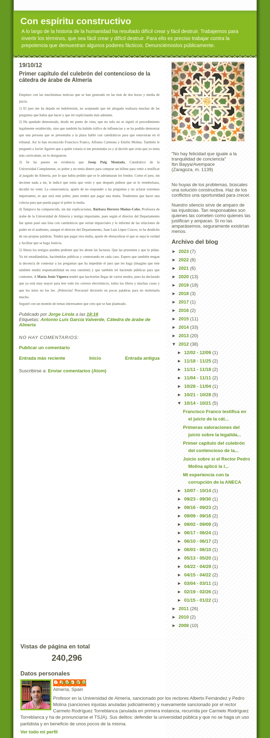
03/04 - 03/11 (198, 583)
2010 (184, 617)
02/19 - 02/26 (198, 591)
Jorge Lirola (73, 682)
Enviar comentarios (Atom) (77, 370)
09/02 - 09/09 (198, 524)
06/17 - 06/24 (198, 532)
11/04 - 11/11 (198, 377)
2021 (184, 268)
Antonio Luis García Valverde (72, 319)
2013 (184, 335)
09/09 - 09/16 (198, 515)
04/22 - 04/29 (198, 566)
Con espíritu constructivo (75, 21)
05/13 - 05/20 (198, 558)
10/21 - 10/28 (198, 394)
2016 (184, 310)
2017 (184, 302)
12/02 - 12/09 (198, 352)
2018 (184, 293)
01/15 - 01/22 (198, 600)
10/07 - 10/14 (198, 490)
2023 (184, 251)
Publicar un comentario (44, 347)
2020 (184, 276)
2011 (184, 608)
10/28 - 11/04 (198, 386)
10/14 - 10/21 (198, 403)
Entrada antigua (142, 358)
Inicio (95, 358)
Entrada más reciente (42, 358)
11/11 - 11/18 (198, 369)
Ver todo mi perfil (39, 731)
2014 (184, 327)
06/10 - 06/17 (198, 541)
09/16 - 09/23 (198, 507)
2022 (184, 259)
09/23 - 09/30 (198, 499)
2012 (184, 344)
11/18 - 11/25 (198, 361)
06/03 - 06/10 (198, 549)
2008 (184, 625)
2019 (184, 285)
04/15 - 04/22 (198, 574)
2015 (184, 318)
